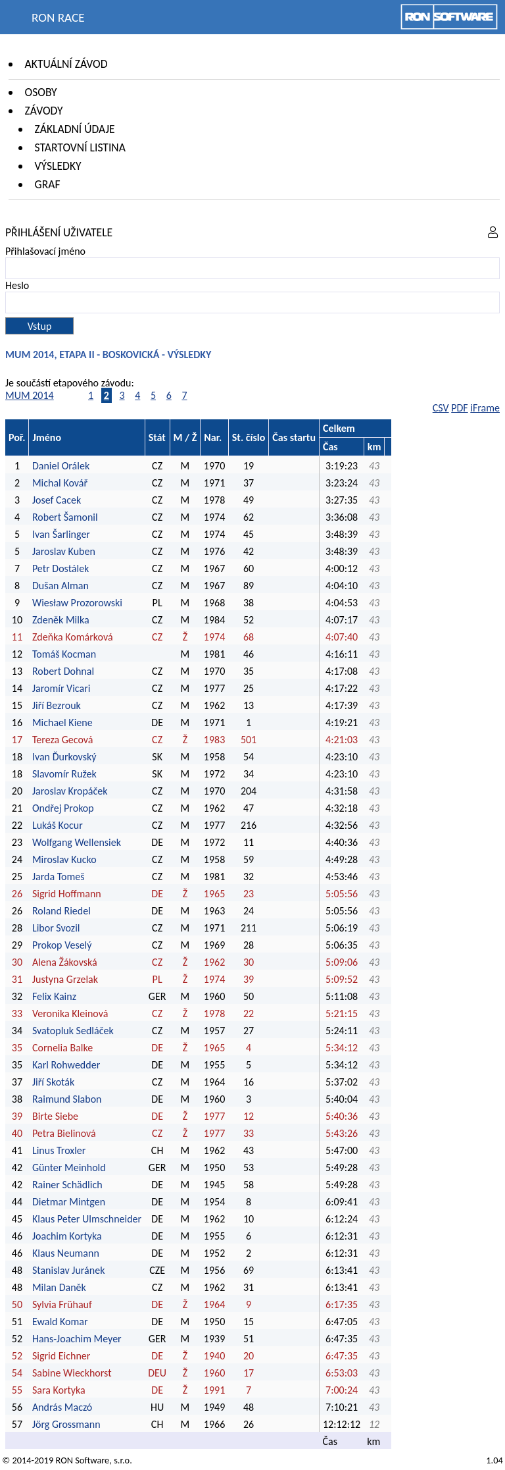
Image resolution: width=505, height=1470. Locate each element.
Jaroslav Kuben (63, 551)
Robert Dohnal (63, 671)
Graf (47, 184)
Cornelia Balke (62, 1047)
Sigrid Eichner (61, 1356)
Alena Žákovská (64, 962)
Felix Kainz (54, 996)
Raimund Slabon (67, 1099)
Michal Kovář (59, 483)
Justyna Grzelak (65, 979)
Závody (44, 110)
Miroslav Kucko (64, 859)
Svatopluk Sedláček (73, 1030)
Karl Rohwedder (66, 1065)
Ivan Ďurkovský (64, 756)
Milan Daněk (59, 1287)
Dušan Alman (60, 585)
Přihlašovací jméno (45, 251)
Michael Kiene (63, 722)
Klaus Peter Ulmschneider (86, 1219)
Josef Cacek (56, 500)
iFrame (485, 408)
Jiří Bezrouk (56, 705)
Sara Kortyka (58, 1390)
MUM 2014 (29, 395)
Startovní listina (80, 147)
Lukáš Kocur (57, 825)
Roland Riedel (61, 911)
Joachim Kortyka (67, 1236)
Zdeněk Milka (60, 620)
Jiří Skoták (53, 1082)
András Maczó (62, 1407)
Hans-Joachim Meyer (77, 1338)
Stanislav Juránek (68, 1270)
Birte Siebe (55, 1116)
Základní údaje (75, 129)
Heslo (17, 285)
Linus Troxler (58, 1150)
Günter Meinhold (69, 1167)
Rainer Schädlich (67, 1184)
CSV (441, 408)
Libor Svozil (56, 928)
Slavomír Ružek (64, 774)
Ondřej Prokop (63, 808)
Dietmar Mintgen (68, 1201)
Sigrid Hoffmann (66, 893)
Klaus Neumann (65, 1253)
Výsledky (58, 166)
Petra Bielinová (64, 1133)
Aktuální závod (66, 64)
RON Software (82, 1460)
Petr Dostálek (60, 568)
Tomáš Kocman (64, 654)
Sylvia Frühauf (62, 1304)
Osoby (41, 92)
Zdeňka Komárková (72, 637)
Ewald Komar (60, 1321)
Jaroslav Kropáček (70, 791)
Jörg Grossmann (66, 1424)
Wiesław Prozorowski (77, 602)
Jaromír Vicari (61, 688)
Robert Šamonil (65, 517)
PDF (459, 408)
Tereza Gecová (62, 739)
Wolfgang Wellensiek (76, 842)
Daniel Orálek (60, 465)
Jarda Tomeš (58, 876)
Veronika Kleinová (70, 1013)
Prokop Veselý (62, 945)
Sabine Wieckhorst (72, 1373)
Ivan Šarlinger (61, 534)
